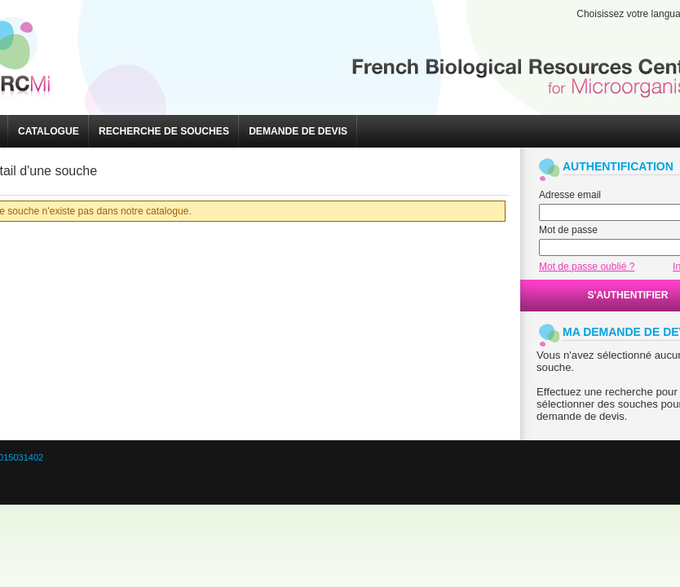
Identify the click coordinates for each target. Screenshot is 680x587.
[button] (48, 131)
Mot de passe (568, 230)
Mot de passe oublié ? (586, 266)
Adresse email (570, 195)
